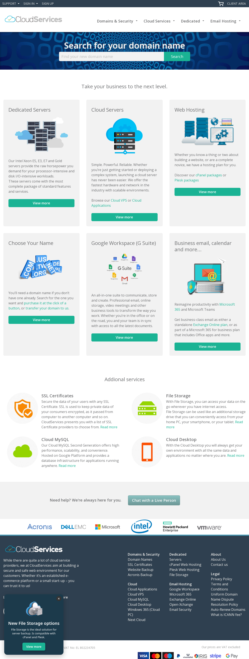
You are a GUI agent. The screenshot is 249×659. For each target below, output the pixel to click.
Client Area (236, 3)
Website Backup (140, 569)
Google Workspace (184, 589)
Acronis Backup (140, 574)
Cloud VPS (119, 200)
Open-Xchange (181, 604)
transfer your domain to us (47, 308)
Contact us (219, 564)
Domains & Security (115, 21)
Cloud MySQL (55, 439)
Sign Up (48, 3)
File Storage (178, 396)
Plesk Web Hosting (184, 569)
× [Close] (59, 598)
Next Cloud (136, 619)
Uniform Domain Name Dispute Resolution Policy (224, 599)
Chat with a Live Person (154, 500)
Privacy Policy (221, 579)
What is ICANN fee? (226, 614)
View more (41, 203)
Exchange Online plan (210, 324)
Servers (175, 559)
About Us (218, 559)
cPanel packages (209, 175)
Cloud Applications (142, 589)
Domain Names (140, 559)
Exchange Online (182, 599)
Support (11, 3)
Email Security (180, 609)
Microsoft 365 (180, 594)
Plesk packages (187, 180)
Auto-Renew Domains (228, 609)
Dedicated (190, 21)
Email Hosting (223, 21)
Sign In (31, 3)
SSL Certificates (57, 396)
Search (177, 56)
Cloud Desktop (181, 439)
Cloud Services (157, 21)
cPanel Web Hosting (185, 564)
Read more (108, 427)
